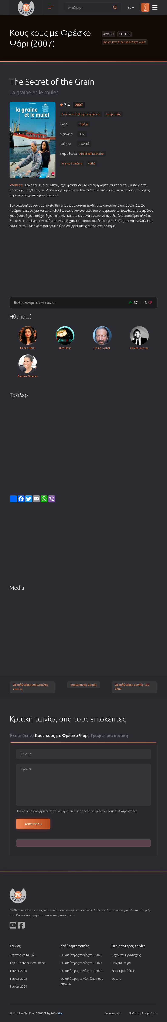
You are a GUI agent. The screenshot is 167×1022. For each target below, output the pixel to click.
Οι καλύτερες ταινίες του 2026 (81, 955)
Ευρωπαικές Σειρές (83, 684)
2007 (79, 104)
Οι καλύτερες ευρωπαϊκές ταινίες (30, 687)
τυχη (141, 210)
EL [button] (131, 8)
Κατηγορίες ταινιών (23, 955)
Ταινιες (124, 34)
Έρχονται (126, 955)
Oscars (116, 979)
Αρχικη (108, 34)
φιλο (111, 221)
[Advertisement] (83, 261)
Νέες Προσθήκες (123, 971)
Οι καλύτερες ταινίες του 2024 (81, 971)
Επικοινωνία (112, 1013)
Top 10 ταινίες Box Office (27, 963)
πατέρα (15, 210)
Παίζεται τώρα (121, 963)
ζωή (29, 185)
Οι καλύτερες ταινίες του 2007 (132, 687)
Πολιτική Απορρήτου (143, 1013)
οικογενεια (79, 210)
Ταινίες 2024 (18, 986)
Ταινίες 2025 (18, 979)
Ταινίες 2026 (18, 971)
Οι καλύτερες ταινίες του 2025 (81, 963)
